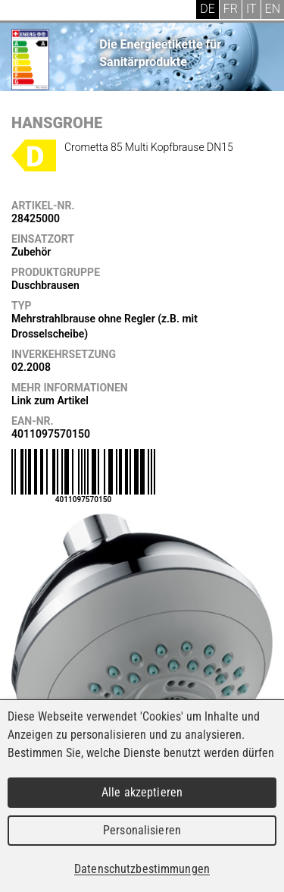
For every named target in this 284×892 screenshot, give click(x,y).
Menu (22, 11)
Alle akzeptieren (142, 792)
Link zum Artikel (50, 400)
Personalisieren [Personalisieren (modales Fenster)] (142, 830)
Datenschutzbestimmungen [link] (142, 869)
